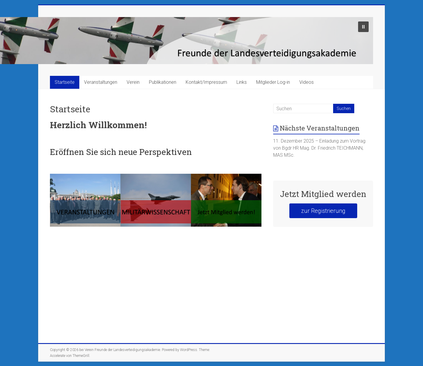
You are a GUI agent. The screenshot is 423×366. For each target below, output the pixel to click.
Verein (133, 82)
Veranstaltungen (100, 82)
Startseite (65, 82)
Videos (306, 82)
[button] (363, 26)
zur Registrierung (323, 210)
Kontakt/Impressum (206, 82)
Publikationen (162, 82)
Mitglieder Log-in (273, 82)
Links (241, 82)
